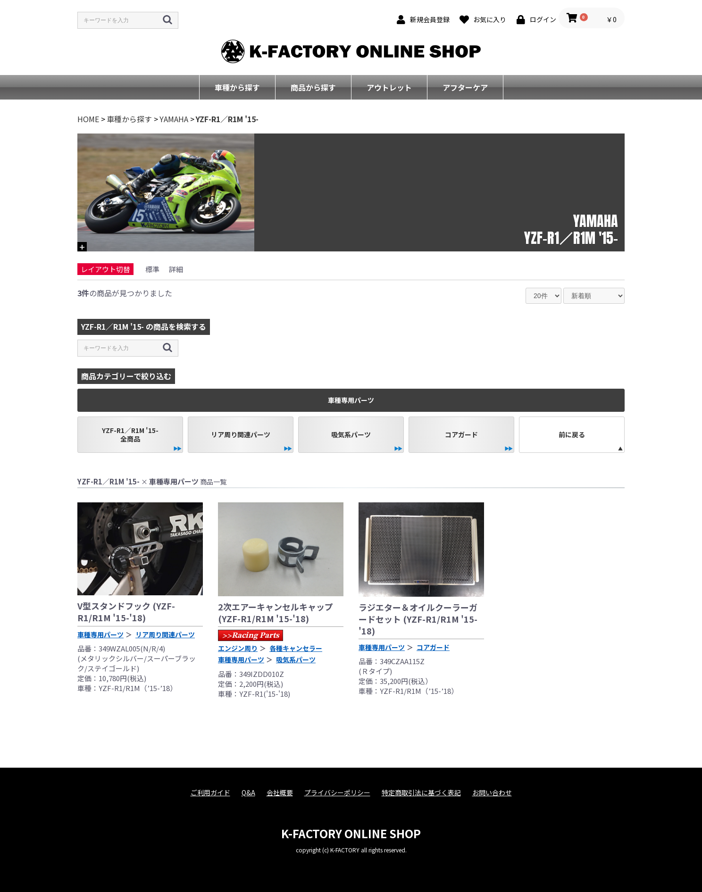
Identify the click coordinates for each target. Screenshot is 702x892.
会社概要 (280, 792)
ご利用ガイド (210, 792)
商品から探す (313, 87)
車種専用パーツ (100, 634)
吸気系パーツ (351, 434)
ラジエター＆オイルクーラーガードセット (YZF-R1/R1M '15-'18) (418, 619)
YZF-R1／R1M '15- (227, 119)
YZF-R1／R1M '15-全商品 (130, 434)
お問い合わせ (492, 792)
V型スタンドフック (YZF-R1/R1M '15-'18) (126, 612)
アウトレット (389, 87)
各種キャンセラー (295, 648)
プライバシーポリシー (337, 792)
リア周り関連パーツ (240, 434)
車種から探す (237, 87)
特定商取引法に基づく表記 (421, 792)
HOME (88, 119)
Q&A (248, 792)
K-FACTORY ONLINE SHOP (351, 833)
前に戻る (572, 434)
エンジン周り (238, 648)
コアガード (461, 434)
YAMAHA (173, 119)
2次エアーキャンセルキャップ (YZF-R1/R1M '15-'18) (275, 612)
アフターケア (465, 87)
